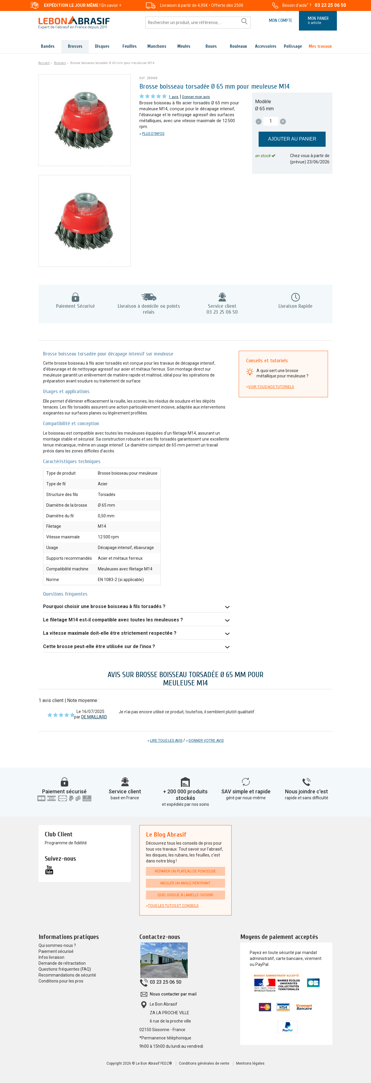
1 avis (174, 97)
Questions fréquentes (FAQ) (65, 969)
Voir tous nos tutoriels (271, 387)
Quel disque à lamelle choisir (185, 895)
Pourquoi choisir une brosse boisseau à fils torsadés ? (104, 606)
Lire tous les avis (166, 741)
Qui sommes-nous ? (57, 945)
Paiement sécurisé (64, 791)
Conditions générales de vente (204, 1063)
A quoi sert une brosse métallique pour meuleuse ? (282, 373)
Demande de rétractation (62, 963)
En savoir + (111, 5)
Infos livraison (51, 957)
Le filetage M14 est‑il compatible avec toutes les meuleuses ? (113, 620)
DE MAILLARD (94, 716)
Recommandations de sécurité (67, 975)
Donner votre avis (206, 741)
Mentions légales (250, 1063)
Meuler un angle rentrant (185, 883)
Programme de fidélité (66, 842)
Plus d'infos (153, 134)
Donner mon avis (196, 97)
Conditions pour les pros (61, 981)
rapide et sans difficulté (306, 797)
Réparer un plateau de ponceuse (185, 871)
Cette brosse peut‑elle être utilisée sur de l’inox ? (99, 646)
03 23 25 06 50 (330, 5)
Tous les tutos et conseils (173, 906)
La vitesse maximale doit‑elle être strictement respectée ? (109, 633)
